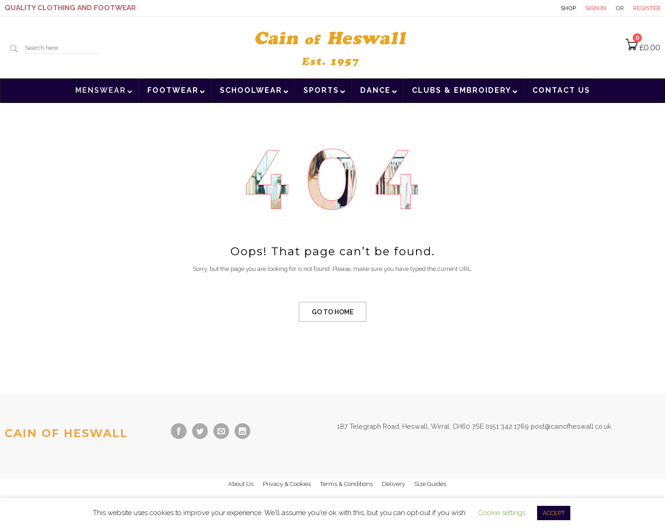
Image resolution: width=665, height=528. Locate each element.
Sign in (595, 8)
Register (646, 8)
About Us (241, 483)
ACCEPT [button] (554, 513)
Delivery (393, 483)
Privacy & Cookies (287, 483)
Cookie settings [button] (502, 513)
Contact (535, 8)
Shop (568, 8)
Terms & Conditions (346, 483)
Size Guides (430, 483)
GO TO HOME (333, 312)
